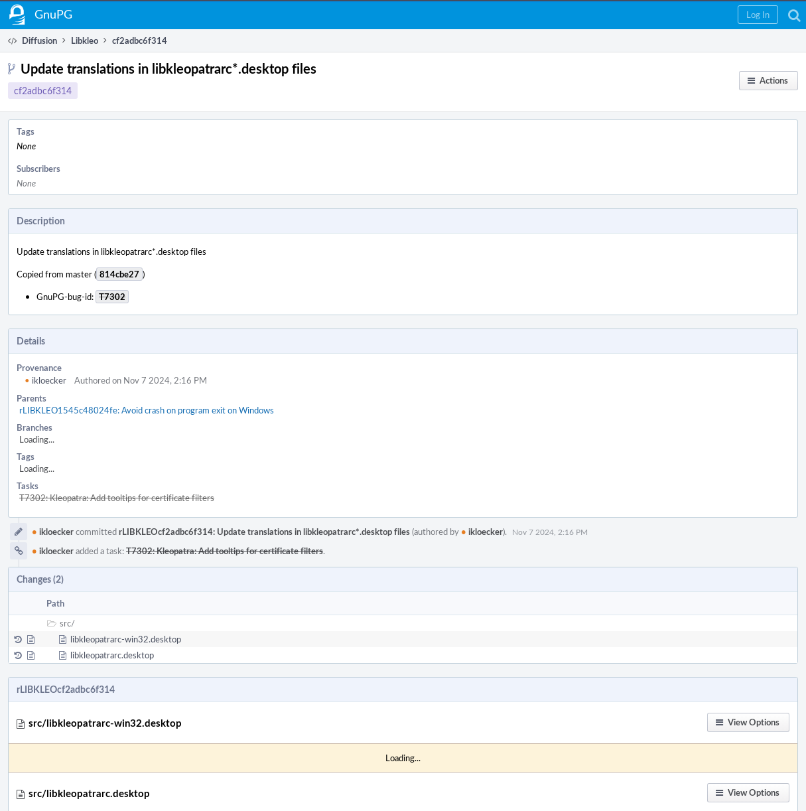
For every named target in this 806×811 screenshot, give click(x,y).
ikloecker (45, 380)
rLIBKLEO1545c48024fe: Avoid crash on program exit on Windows (146, 410)
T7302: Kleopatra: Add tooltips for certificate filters (116, 498)
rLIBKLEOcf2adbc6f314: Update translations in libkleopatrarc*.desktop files (264, 532)
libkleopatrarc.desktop (112, 655)
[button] (758, 14)
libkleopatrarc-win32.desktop (125, 639)
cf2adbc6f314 (43, 90)
